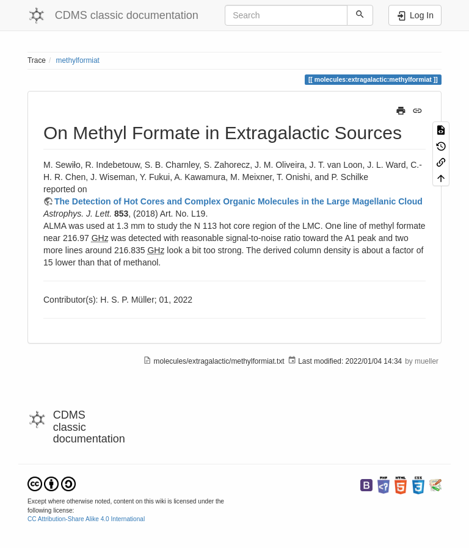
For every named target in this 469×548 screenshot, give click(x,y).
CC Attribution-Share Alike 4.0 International (86, 519)
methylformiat (78, 60)
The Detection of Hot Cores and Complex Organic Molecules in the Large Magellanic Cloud (238, 201)
